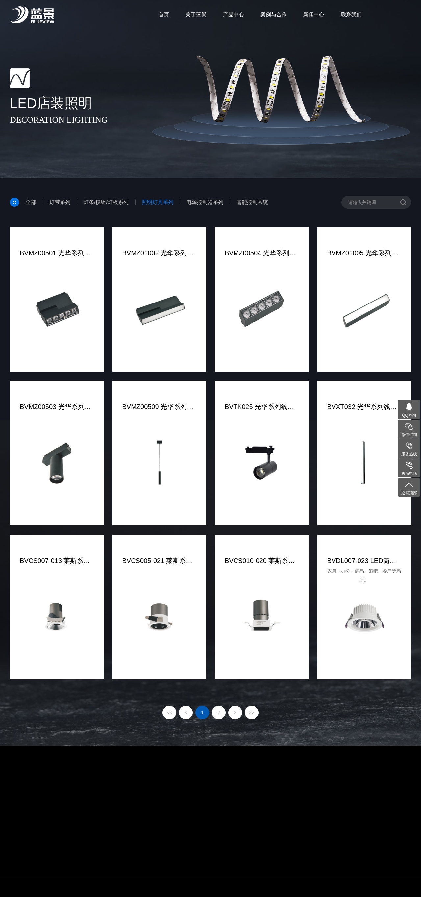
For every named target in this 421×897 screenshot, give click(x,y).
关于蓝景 (196, 14)
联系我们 (351, 14)
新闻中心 (313, 14)
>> (251, 712)
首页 (164, 14)
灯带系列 (59, 202)
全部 (31, 202)
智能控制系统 (252, 202)
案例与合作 (273, 14)
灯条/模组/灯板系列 (106, 202)
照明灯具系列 (157, 202)
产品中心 (233, 14)
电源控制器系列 (204, 202)
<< (169, 712)
